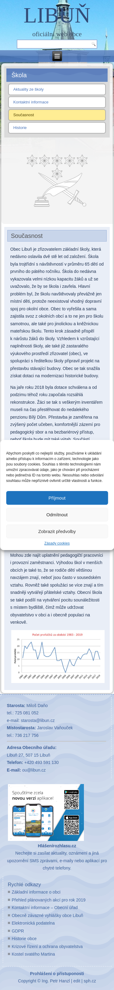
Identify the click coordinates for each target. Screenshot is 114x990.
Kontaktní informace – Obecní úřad (45, 907)
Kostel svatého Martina (33, 954)
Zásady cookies (57, 543)
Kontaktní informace (31, 102)
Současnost (23, 115)
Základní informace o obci (36, 892)
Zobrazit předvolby (57, 531)
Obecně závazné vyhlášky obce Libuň (47, 915)
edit (76, 980)
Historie (20, 127)
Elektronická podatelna (33, 923)
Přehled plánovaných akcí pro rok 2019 (49, 900)
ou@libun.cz (34, 770)
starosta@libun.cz (37, 720)
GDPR (18, 931)
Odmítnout (56, 514)
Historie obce (24, 938)
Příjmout (57, 497)
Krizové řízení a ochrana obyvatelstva (47, 946)
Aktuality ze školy (28, 89)
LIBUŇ (57, 15)
